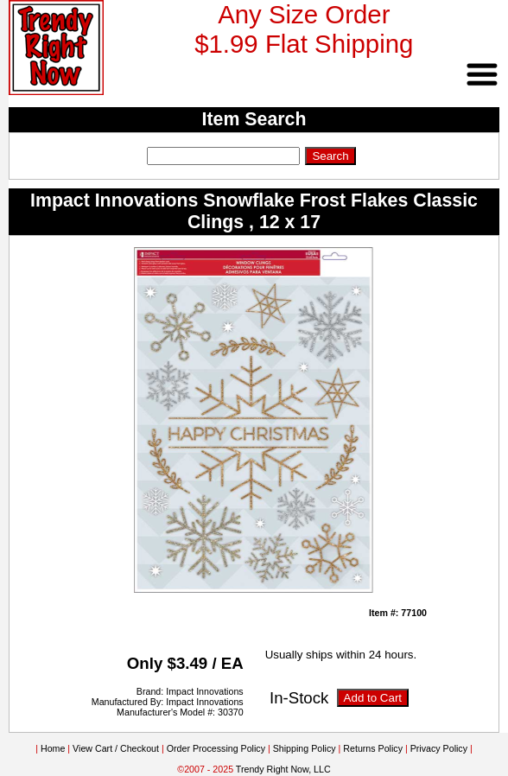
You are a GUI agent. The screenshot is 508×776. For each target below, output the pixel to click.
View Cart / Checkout (116, 748)
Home (53, 748)
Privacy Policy (438, 748)
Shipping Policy (304, 748)
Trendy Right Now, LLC (283, 769)
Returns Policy (373, 748)
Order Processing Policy (216, 748)
